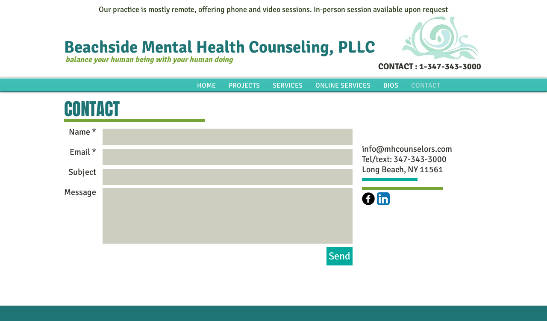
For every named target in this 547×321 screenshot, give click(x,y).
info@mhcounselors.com (407, 149)
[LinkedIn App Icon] (383, 198)
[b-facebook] (368, 198)
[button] (391, 85)
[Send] (339, 256)
